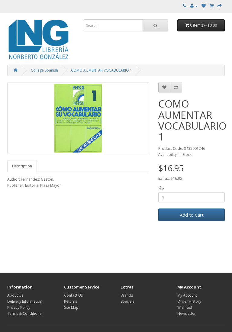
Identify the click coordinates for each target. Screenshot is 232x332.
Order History (189, 301)
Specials (127, 301)
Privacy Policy (18, 307)
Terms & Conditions (24, 313)
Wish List (184, 307)
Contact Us (73, 295)
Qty (161, 187)
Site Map (71, 307)
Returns (70, 301)
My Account (187, 295)
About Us (15, 295)
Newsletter (186, 313)
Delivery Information (24, 301)
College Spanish (44, 70)
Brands (127, 295)
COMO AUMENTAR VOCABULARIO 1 (101, 70)
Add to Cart (192, 215)
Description (22, 166)
